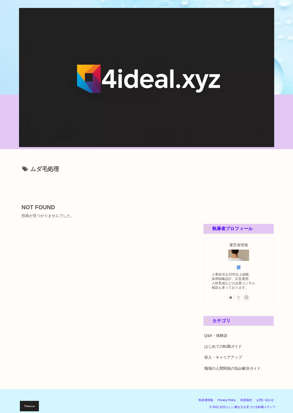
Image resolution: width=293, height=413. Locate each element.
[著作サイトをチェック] (230, 297)
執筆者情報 (205, 400)
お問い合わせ (265, 400)
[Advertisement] (105, 186)
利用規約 (246, 400)
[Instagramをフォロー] (246, 297)
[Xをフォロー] (238, 297)
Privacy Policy (227, 400)
